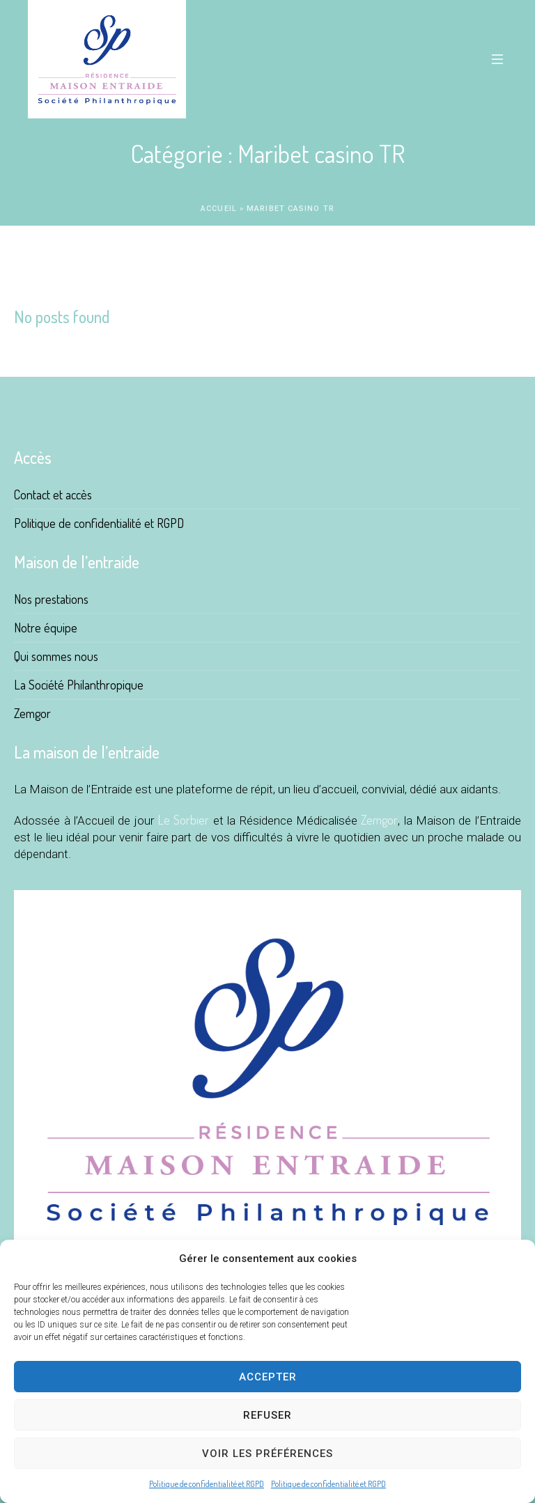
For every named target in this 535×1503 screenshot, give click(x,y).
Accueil (219, 208)
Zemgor (32, 713)
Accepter (268, 1377)
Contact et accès (53, 494)
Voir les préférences (267, 1453)
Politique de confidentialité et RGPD (206, 1484)
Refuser (267, 1415)
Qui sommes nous (56, 656)
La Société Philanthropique (79, 684)
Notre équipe (45, 627)
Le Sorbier (183, 819)
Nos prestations (51, 599)
